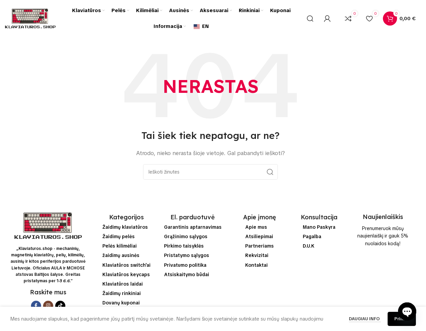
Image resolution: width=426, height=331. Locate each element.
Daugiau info (365, 319)
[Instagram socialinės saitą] (48, 306)
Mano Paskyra (319, 227)
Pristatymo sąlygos (186, 255)
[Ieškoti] (310, 18)
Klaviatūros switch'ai (126, 265)
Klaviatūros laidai (122, 284)
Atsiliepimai (259, 236)
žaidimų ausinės (120, 255)
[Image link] (48, 225)
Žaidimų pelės (118, 236)
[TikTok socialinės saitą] (60, 306)
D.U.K (309, 246)
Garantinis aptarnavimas (193, 227)
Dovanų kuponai (121, 303)
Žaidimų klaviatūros (125, 227)
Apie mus (256, 227)
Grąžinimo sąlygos (185, 236)
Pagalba (312, 236)
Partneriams (259, 246)
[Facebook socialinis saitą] (36, 306)
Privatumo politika (185, 265)
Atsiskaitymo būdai (186, 274)
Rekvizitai (256, 255)
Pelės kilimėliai (119, 246)
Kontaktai (256, 265)
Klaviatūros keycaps (126, 274)
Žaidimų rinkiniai (121, 293)
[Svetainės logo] (30, 18)
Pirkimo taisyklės (184, 246)
